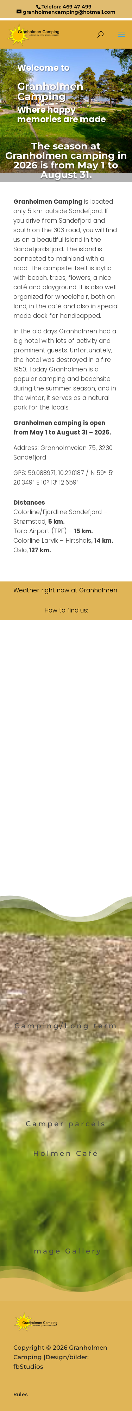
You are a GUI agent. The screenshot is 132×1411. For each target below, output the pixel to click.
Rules (20, 1394)
